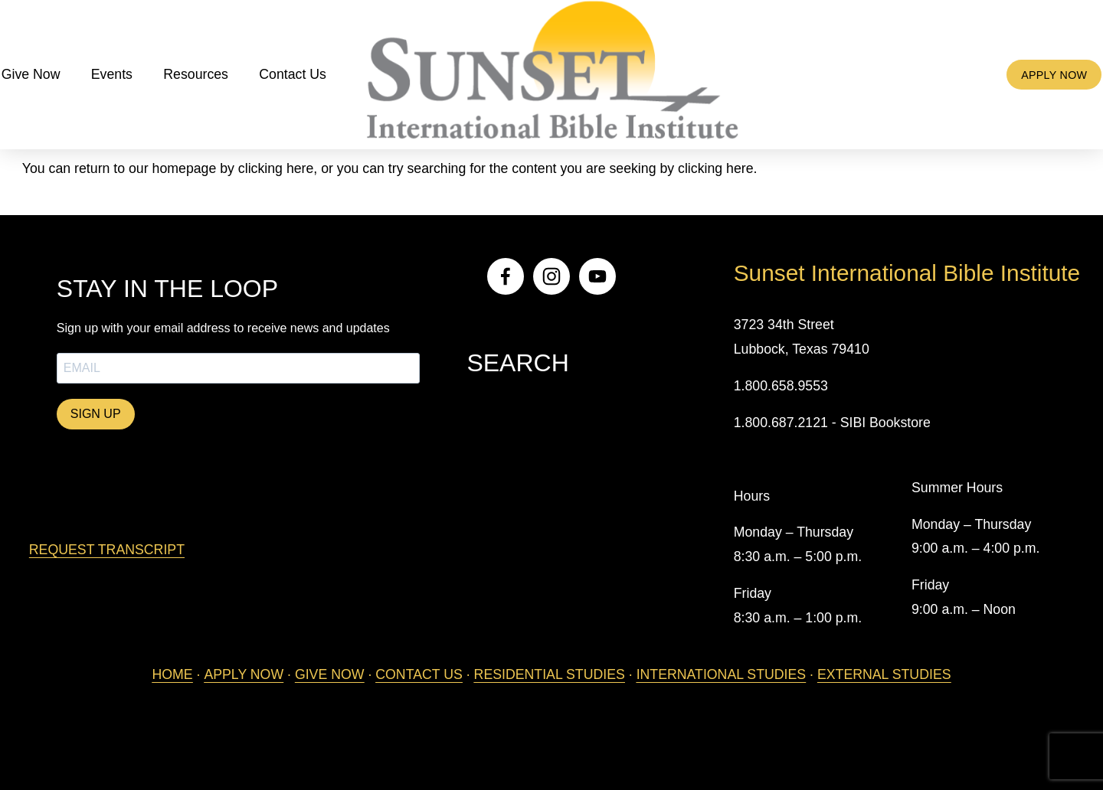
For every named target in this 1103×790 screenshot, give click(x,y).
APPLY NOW (1033, 82)
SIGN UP (95, 413)
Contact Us (313, 82)
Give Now (51, 82)
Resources (216, 82)
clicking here (275, 168)
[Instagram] (551, 276)
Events (132, 82)
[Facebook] (505, 276)
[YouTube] (597, 276)
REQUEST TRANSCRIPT (107, 549)
